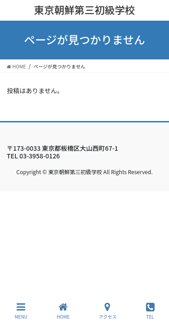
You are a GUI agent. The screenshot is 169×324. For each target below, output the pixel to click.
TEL (150, 311)
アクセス (108, 311)
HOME (63, 311)
